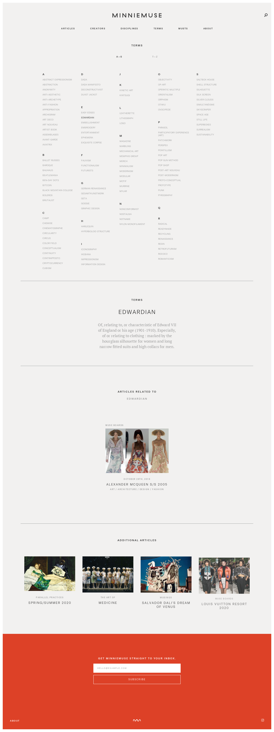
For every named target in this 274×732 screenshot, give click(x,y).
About (15, 720)
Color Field (49, 245)
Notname (125, 221)
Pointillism (165, 150)
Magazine (125, 141)
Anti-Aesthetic (51, 94)
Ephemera (87, 137)
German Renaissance (93, 191)
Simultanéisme (205, 104)
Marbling (125, 146)
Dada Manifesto (90, 84)
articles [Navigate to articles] (68, 28)
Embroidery (88, 127)
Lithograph (126, 118)
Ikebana (86, 257)
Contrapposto (51, 260)
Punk (161, 190)
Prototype (164, 185)
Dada (84, 79)
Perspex (163, 145)
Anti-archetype (51, 99)
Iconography (89, 252)
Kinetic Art (126, 90)
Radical (162, 226)
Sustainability (205, 134)
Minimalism (126, 166)
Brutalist (48, 200)
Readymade (165, 231)
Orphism (163, 99)
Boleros (47, 195)
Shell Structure (207, 84)
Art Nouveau (50, 124)
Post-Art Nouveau (169, 170)
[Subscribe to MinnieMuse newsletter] (137, 682)
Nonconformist (129, 211)
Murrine (125, 186)
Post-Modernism (168, 175)
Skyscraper (204, 109)
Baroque (47, 165)
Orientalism (165, 94)
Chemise (47, 225)
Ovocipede (164, 109)
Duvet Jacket (89, 94)
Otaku (162, 104)
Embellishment (90, 122)
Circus (46, 240)
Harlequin (87, 229)
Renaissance (165, 241)
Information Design (93, 267)
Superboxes (204, 124)
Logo (122, 123)
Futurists (87, 170)
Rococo (162, 256)
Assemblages (50, 134)
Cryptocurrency (52, 265)
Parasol (163, 127)
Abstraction (50, 84)
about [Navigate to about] (208, 28)
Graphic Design (90, 211)
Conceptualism (51, 250)
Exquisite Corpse (91, 142)
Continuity (49, 255)
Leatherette (127, 113)
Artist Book (49, 129)
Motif (123, 181)
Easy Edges (88, 112)
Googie (85, 206)
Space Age (203, 114)
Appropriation (51, 109)
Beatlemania (50, 175)
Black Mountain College (57, 190)
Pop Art (162, 155)
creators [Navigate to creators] (97, 28)
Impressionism (90, 262)
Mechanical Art (129, 151)
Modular (125, 176)
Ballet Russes (51, 160)
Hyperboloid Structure (95, 234)
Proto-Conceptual (169, 180)
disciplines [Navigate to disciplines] (129, 28)
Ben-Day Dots (50, 180)
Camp (45, 220)
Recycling (164, 236)
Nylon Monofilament (132, 226)
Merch (123, 161)
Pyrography (165, 195)
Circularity (49, 235)
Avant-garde (50, 139)
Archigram (48, 114)
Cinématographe (52, 230)
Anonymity (48, 89)
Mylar (123, 191)
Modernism (126, 171)
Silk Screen (204, 94)
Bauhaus (47, 170)
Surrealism (203, 129)
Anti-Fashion (50, 104)
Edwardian (87, 117)
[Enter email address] (137, 670)
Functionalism (90, 165)
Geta (84, 201)
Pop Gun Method (168, 160)
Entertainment (90, 132)
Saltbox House (205, 79)
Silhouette (203, 89)
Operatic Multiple (169, 89)
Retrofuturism (167, 251)
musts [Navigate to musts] (183, 28)
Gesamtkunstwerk (92, 196)
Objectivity (165, 79)
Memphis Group (129, 156)
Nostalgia (126, 216)
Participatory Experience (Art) (173, 134)
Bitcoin (47, 185)
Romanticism (166, 261)
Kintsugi (125, 95)
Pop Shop (163, 165)
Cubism (46, 270)
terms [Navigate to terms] (158, 28)
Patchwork (165, 140)
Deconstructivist (92, 89)
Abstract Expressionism (57, 79)
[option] (50, 587)
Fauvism (86, 160)
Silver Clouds (205, 99)
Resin (161, 246)
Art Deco (47, 119)
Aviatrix (47, 144)
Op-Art (162, 84)
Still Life (202, 119)
